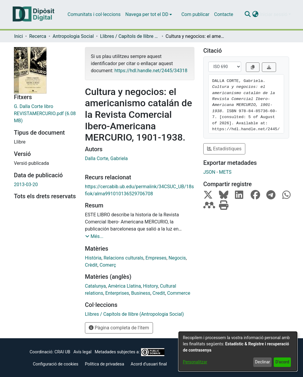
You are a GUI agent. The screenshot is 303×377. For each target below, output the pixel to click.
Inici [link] (18, 36)
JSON (209, 172)
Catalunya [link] (95, 286)
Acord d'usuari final (149, 364)
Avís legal (82, 352)
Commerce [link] (178, 293)
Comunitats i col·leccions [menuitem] (93, 14)
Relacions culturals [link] (124, 258)
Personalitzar (195, 362)
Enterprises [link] (117, 293)
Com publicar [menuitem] (195, 14)
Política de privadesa (104, 364)
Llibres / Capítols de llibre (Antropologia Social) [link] (129, 36)
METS (225, 172)
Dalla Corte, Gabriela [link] (106, 158)
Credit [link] (158, 293)
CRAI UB (62, 352)
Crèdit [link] (91, 265)
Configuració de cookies (55, 364)
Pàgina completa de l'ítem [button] (119, 328)
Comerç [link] (107, 265)
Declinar (262, 362)
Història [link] (93, 258)
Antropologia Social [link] (73, 36)
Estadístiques (224, 149)
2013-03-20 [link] (26, 184)
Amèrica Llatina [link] (124, 286)
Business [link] (140, 293)
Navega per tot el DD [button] (146, 14)
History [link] (150, 286)
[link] (45, 113)
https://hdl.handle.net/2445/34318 (151, 70)
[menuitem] (148, 14)
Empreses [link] (156, 258)
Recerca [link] (37, 36)
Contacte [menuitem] (223, 14)
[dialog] (238, 351)
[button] (247, 14)
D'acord (282, 362)
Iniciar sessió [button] (274, 14)
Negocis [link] (177, 258)
